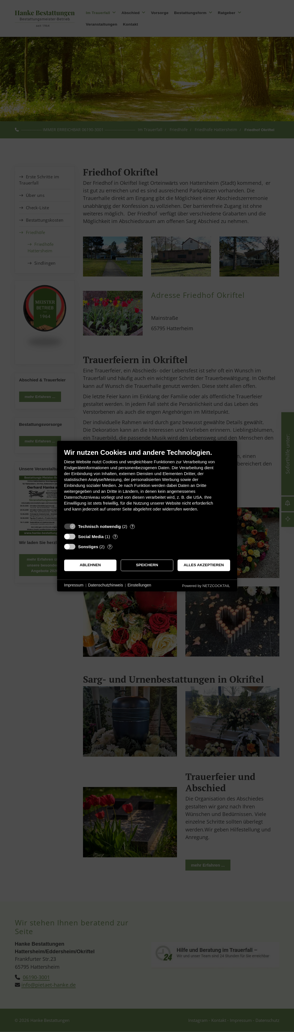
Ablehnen (90, 565)
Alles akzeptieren (204, 565)
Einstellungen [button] (139, 585)
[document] (147, 484)
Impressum (74, 585)
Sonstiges (88, 546)
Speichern (147, 565)
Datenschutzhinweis (105, 585)
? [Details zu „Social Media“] (115, 536)
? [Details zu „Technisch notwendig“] (132, 526)
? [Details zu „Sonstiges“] (110, 547)
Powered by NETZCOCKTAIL (206, 586)
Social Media (91, 536)
